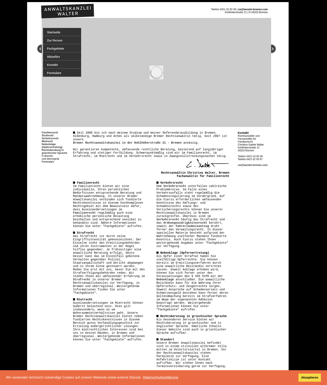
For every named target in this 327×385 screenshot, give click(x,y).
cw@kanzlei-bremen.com (253, 9)
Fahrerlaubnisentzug (192, 226)
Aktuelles (51, 56)
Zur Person (52, 40)
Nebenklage (165, 279)
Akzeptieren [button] (309, 377)
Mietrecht (47, 141)
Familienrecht (84, 212)
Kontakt (50, 64)
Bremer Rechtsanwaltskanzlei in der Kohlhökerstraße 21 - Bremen (127, 142)
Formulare (52, 73)
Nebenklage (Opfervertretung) (52, 146)
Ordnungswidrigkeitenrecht (185, 222)
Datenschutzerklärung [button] (160, 377)
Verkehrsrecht (50, 138)
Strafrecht (48, 135)
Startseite (51, 32)
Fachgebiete (53, 48)
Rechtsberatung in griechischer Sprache (54, 151)
